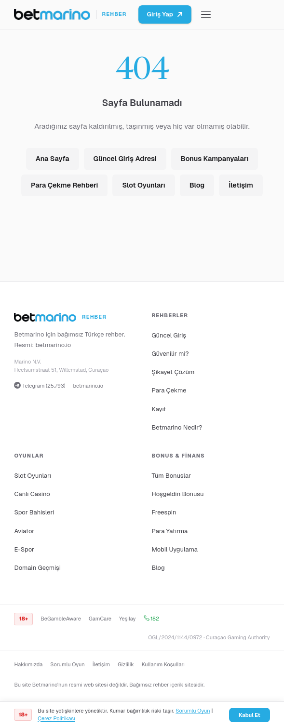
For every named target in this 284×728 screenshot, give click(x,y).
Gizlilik (126, 664)
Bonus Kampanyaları (214, 158)
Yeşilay (127, 618)
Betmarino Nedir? (177, 427)
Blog (196, 185)
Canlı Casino (32, 494)
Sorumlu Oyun (67, 664)
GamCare (100, 618)
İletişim (241, 185)
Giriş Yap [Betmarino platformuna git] (165, 14)
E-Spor (24, 549)
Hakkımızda (28, 664)
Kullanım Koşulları (163, 664)
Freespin (164, 512)
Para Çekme (169, 390)
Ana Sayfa (52, 158)
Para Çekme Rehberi (64, 185)
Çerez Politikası (56, 718)
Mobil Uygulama (175, 549)
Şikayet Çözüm (173, 372)
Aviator (24, 531)
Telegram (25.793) (39, 385)
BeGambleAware (61, 618)
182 (151, 618)
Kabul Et (249, 715)
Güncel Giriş (169, 335)
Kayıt (159, 409)
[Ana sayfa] (70, 14)
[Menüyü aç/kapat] (206, 14)
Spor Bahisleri (34, 512)
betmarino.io (53, 345)
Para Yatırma (170, 531)
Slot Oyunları (143, 185)
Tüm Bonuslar (171, 476)
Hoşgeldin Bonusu (178, 494)
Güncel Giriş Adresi (125, 158)
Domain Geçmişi (37, 568)
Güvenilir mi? (170, 354)
